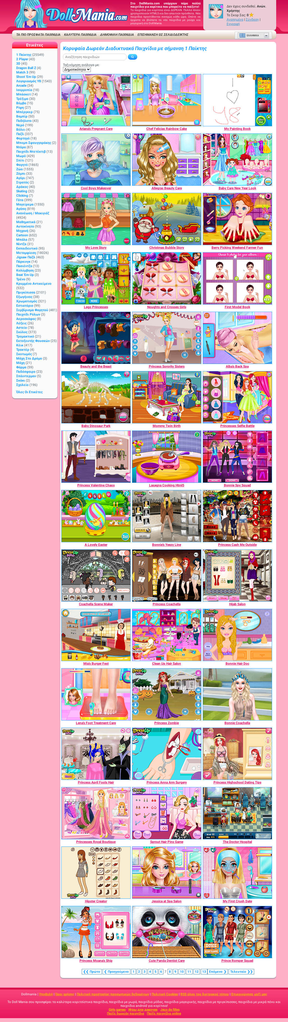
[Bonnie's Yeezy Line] (166, 516)
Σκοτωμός (24, 354)
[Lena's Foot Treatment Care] (96, 694)
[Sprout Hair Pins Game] (166, 813)
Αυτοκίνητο (25, 226)
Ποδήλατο (24, 121)
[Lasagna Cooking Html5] (166, 457)
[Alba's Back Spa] (237, 338)
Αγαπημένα (235, 19)
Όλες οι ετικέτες (29, 392)
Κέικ (19, 345)
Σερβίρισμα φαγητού (32, 310)
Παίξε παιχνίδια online (164, 1013)
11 (189, 972)
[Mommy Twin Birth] (166, 397)
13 (204, 972)
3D (18, 63)
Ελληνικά (249, 35)
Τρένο (20, 279)
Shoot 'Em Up (26, 77)
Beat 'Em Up (25, 275)
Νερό (20, 125)
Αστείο (21, 328)
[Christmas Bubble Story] (166, 219)
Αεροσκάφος (26, 319)
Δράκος (22, 187)
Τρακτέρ (22, 350)
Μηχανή (22, 231)
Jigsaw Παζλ (25, 257)
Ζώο (19, 169)
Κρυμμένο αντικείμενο (33, 284)
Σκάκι (20, 380)
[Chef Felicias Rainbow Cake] (166, 100)
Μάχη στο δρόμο (29, 358)
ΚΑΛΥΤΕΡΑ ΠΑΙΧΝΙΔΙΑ (80, 35)
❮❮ (91, 972)
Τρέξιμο (22, 99)
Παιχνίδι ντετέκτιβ (31, 152)
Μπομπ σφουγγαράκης (33, 143)
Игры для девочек (143, 1010)
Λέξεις (21, 323)
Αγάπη (21, 209)
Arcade (21, 85)
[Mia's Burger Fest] (96, 635)
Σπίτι (20, 160)
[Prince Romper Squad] (237, 932)
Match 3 (22, 72)
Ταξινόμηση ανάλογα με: (81, 65)
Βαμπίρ (22, 116)
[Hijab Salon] (237, 575)
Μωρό (21, 156)
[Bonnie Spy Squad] (237, 457)
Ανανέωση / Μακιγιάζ (32, 213)
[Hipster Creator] (96, 872)
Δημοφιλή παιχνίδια (117, 35)
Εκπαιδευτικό (27, 248)
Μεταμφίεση (26, 253)
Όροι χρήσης (64, 994)
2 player (22, 59)
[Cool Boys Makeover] (96, 159)
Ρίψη (20, 107)
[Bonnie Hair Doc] (237, 635)
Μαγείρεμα (25, 204)
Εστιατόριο (24, 306)
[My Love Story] (96, 219)
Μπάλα (21, 240)
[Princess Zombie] (166, 694)
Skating (21, 191)
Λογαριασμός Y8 (28, 81)
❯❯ (241, 972)
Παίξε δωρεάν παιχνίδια (125, 1013)
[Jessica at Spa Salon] (166, 872)
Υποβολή (46, 994)
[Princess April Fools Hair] (96, 754)
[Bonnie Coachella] (237, 694)
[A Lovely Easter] (96, 516)
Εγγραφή (233, 24)
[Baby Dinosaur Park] (96, 397)
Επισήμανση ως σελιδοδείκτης (163, 35)
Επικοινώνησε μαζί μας (249, 994)
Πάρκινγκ (23, 262)
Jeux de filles (170, 1010)
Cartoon (22, 235)
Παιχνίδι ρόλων (28, 314)
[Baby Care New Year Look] (237, 159)
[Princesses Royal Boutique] (96, 813)
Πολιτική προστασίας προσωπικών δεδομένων (113, 994)
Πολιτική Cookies (165, 994)
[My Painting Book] (237, 100)
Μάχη (20, 363)
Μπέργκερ (24, 112)
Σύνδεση (252, 19)
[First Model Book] (237, 278)
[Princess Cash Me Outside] (237, 516)
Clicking (22, 196)
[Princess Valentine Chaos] (96, 457)
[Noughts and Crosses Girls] (166, 278)
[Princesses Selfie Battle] (237, 397)
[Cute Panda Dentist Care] (166, 932)
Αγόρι (20, 178)
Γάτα (19, 200)
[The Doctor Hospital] (237, 813)
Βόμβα (21, 103)
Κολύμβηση (25, 270)
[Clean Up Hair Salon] (166, 635)
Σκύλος (22, 332)
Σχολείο (22, 385)
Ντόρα (21, 147)
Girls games (117, 1010)
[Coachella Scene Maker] (96, 575)
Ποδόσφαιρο (25, 372)
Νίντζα (21, 244)
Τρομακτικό (25, 336)
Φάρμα (21, 367)
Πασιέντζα (24, 266)
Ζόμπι (20, 174)
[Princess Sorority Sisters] (166, 338)
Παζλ (20, 134)
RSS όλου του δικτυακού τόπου (204, 994)
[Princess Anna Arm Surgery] (166, 754)
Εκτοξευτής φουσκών (33, 341)
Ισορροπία (24, 90)
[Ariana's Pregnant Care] (96, 100)
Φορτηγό (23, 138)
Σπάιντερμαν (26, 376)
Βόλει (20, 129)
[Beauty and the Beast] (96, 338)
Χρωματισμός (26, 301)
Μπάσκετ (23, 94)
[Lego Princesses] (96, 278)
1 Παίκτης (23, 55)
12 (197, 972)
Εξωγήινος (24, 297)
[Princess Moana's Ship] (96, 932)
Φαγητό (22, 165)
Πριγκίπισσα (25, 292)
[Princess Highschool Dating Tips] (237, 754)
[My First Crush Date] (237, 872)
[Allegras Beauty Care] (166, 159)
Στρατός (22, 182)
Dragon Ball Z (26, 68)
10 (182, 972)
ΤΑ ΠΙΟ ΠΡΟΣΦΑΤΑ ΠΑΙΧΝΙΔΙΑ (38, 35)
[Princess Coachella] (166, 575)
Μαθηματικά (25, 222)
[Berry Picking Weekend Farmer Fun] (237, 219)
